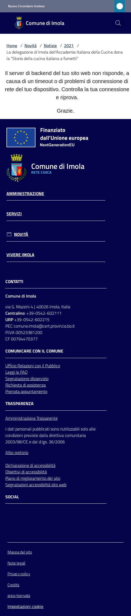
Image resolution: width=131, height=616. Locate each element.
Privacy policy (19, 574)
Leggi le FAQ (16, 372)
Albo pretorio (16, 452)
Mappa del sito (20, 552)
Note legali (16, 563)
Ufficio (11, 365)
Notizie (50, 45)
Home (11, 45)
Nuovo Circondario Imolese (26, 6)
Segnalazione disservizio (26, 378)
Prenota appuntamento (26, 391)
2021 (69, 45)
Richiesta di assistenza (25, 385)
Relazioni (26, 365)
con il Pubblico (47, 365)
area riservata (19, 595)
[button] (118, 23)
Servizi (14, 213)
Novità (30, 45)
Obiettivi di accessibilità (26, 472)
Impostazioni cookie (25, 606)
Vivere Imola (20, 254)
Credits (13, 585)
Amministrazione (25, 193)
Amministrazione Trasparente (31, 418)
